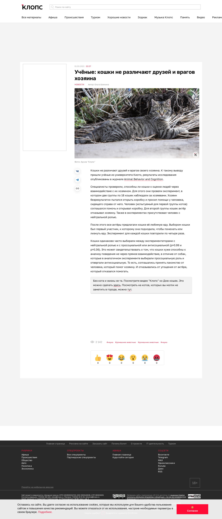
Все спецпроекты (76, 454)
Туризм (95, 17)
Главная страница (55, 443)
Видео (201, 17)
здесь (116, 285)
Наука (110, 342)
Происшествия (74, 17)
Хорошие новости (119, 17)
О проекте (136, 443)
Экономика (27, 468)
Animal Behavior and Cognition (143, 179)
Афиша (52, 17)
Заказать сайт (99, 443)
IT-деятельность (155, 443)
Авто (23, 463)
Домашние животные (126, 342)
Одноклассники (166, 463)
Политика (26, 466)
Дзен (160, 468)
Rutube (162, 466)
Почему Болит (119, 443)
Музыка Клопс (163, 17)
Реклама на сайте (78, 443)
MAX (160, 460)
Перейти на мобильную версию (37, 487)
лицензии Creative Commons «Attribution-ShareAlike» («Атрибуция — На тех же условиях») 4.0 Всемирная (156, 497)
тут (129, 289)
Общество (26, 460)
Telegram (163, 457)
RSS (160, 471)
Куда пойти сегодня (123, 457)
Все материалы (31, 17)
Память (185, 17)
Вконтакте (163, 454)
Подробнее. (45, 512)
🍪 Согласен (192, 509)
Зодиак (142, 17)
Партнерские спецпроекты (81, 457)
